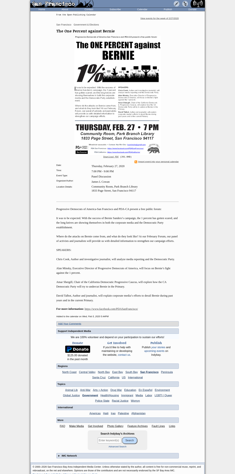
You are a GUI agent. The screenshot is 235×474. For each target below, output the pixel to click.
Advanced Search (117, 446)
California (113, 377)
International (135, 377)
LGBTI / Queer (163, 395)
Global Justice (71, 395)
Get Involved (95, 426)
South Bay (131, 372)
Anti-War (85, 390)
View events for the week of (159, 18)
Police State (102, 400)
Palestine (123, 413)
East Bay (117, 372)
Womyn (135, 400)
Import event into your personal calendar (157, 161)
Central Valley (87, 372)
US (123, 377)
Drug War (116, 390)
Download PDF (111, 157)
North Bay (104, 372)
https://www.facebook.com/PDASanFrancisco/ (111, 308)
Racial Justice (120, 400)
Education (130, 390)
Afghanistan (138, 413)
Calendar (142, 9)
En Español (145, 390)
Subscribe (115, 9)
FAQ (62, 426)
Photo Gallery (115, 426)
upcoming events (154, 351)
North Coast (69, 372)
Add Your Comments (69, 323)
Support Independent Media (74, 331)
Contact (89, 9)
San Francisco (63, 24)
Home (41, 9)
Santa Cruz (99, 377)
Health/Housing (109, 395)
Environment (162, 390)
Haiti (105, 413)
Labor (148, 395)
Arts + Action (100, 390)
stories (158, 347)
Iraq (113, 413)
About (65, 9)
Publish (168, 9)
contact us (124, 354)
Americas (95, 413)
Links (172, 426)
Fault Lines (158, 426)
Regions (63, 366)
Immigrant (127, 395)
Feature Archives (137, 426)
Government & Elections (86, 24)
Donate (192, 9)
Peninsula (167, 372)
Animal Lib (71, 390)
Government (90, 395)
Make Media (76, 426)
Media (139, 395)
